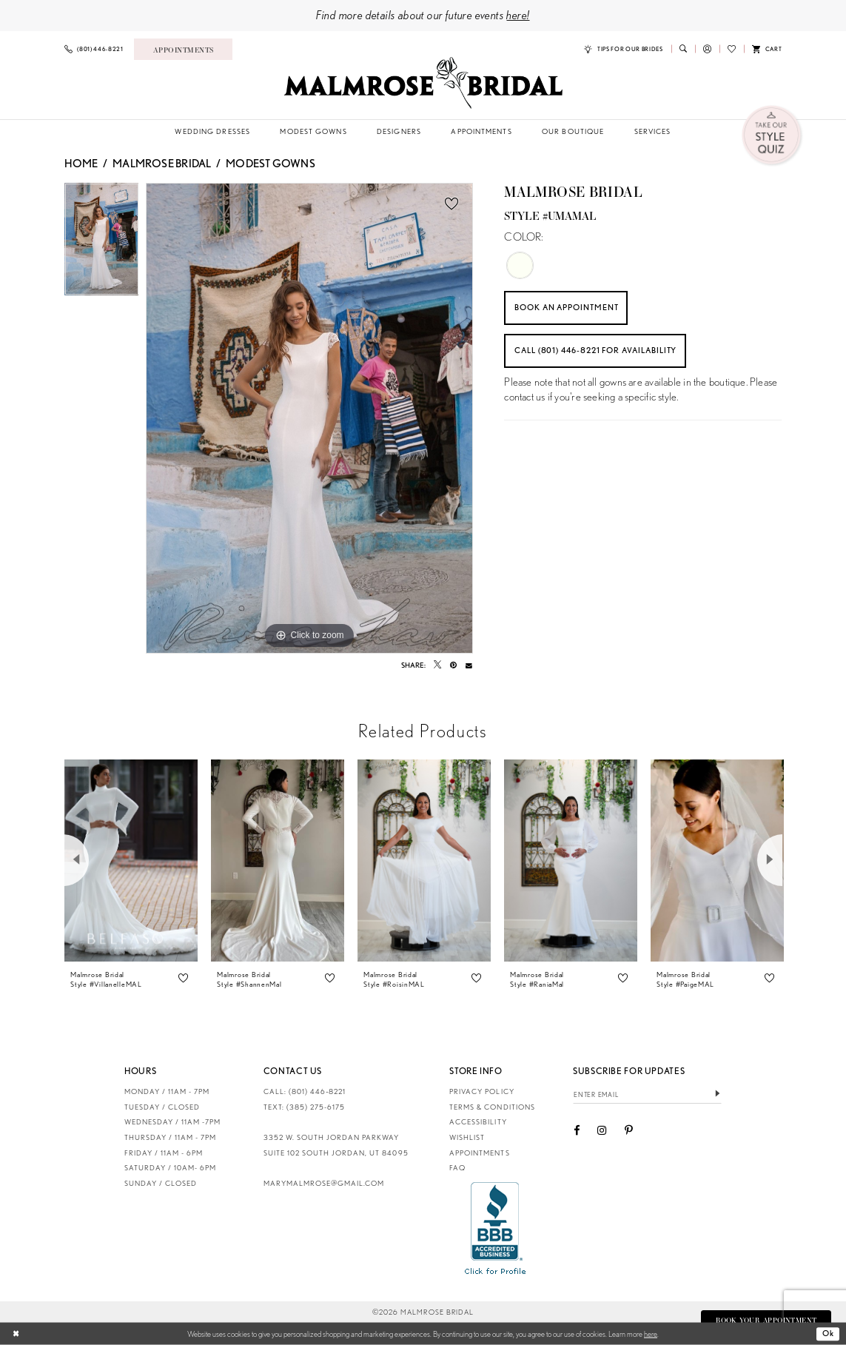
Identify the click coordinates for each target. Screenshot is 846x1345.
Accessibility (477, 1122)
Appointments (479, 1153)
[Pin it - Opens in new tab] (453, 664)
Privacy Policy (481, 1091)
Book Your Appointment (764, 1320)
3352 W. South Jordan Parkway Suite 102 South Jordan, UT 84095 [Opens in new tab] (336, 1145)
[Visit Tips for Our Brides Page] (623, 49)
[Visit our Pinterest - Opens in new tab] (628, 1131)
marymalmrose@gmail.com (323, 1183)
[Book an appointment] (183, 48)
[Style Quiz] (772, 135)
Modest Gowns (270, 163)
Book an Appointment (572, 308)
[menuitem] (93, 49)
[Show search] (683, 48)
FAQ (457, 1168)
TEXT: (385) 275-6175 (304, 1107)
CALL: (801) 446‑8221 (304, 1091)
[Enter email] (647, 1094)
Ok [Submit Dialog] (828, 1333)
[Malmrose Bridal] (422, 83)
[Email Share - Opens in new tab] (469, 665)
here (650, 1333)
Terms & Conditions (491, 1107)
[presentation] (131, 860)
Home (81, 163)
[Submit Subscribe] (717, 1094)
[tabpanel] (101, 243)
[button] (707, 49)
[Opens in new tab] (495, 1228)
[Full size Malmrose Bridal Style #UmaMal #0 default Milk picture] (309, 418)
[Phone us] (93, 49)
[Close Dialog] (16, 1334)
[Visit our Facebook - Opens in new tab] (576, 1131)
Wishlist (467, 1137)
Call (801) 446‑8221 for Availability (603, 353)
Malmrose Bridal (162, 163)
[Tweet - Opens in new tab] (437, 664)
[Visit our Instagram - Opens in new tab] (602, 1131)
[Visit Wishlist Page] (731, 49)
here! (517, 14)
